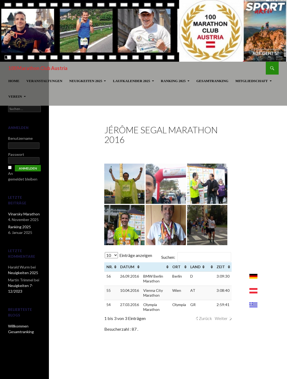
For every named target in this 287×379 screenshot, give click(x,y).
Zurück (205, 318)
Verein (15, 96)
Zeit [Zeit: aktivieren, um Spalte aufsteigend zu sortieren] (221, 266)
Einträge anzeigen (128, 255)
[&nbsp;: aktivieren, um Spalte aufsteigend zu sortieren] (155, 267)
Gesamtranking (212, 81)
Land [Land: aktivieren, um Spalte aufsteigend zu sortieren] (195, 266)
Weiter (221, 318)
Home (13, 81)
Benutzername (20, 138)
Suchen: (196, 257)
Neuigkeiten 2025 (85, 81)
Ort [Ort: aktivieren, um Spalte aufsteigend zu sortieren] (176, 266)
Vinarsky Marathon (24, 214)
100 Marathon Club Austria (37, 68)
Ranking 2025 (173, 81)
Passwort (16, 154)
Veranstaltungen (44, 81)
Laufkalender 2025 (131, 81)
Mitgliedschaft (251, 81)
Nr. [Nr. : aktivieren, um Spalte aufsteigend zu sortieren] (109, 266)
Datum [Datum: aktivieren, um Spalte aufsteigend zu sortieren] (127, 266)
